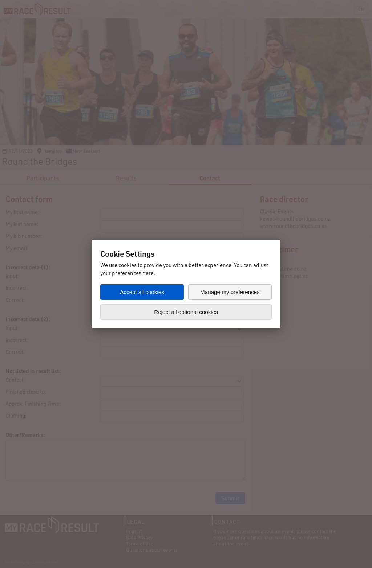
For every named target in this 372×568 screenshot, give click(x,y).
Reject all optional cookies (186, 312)
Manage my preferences (230, 292)
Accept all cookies (142, 292)
